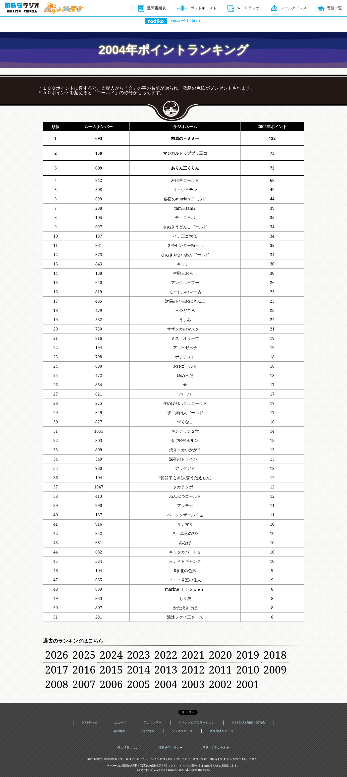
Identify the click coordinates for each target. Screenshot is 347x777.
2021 (193, 655)
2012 (193, 669)
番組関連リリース (222, 731)
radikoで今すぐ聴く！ (186, 21)
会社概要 (119, 731)
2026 (56, 655)
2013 (166, 669)
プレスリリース (182, 731)
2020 (220, 655)
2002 (220, 684)
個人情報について (130, 747)
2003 (193, 684)
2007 (84, 684)
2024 (111, 655)
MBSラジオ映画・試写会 (248, 722)
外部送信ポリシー (170, 747)
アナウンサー (152, 722)
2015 (111, 669)
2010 (247, 669)
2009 (275, 669)
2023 (138, 655)
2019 (247, 655)
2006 (111, 684)
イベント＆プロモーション (197, 722)
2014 (138, 669)
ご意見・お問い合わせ (214, 747)
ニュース (120, 722)
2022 (166, 655)
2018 (275, 655)
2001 (247, 684)
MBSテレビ (89, 722)
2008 (56, 684)
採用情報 (148, 731)
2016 (84, 669)
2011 (220, 669)
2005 (138, 684)
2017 (56, 669)
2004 (166, 684)
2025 (84, 655)
